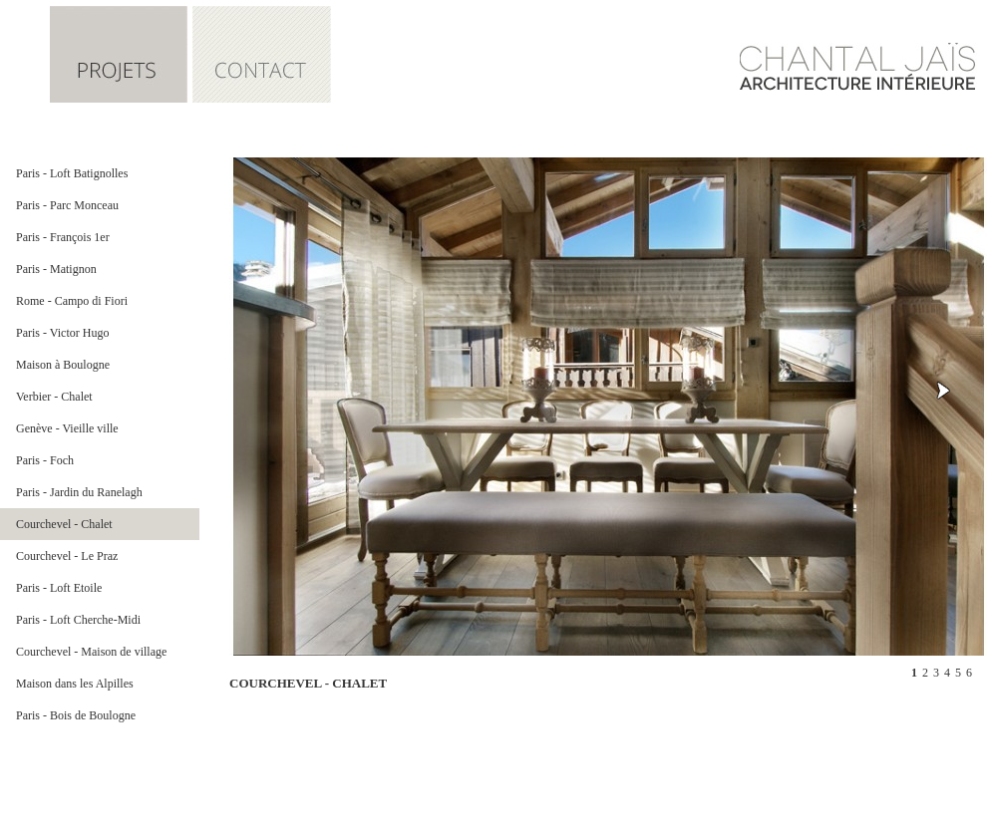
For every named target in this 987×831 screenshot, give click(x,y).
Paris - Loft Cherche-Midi (78, 620)
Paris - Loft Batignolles (72, 173)
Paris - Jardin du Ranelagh (79, 492)
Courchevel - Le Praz (67, 556)
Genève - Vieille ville (67, 428)
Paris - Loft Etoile (59, 588)
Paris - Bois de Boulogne (76, 715)
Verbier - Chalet (54, 397)
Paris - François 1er (63, 237)
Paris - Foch (45, 460)
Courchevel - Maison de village (91, 652)
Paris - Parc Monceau (67, 205)
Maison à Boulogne (63, 365)
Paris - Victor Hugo (62, 333)
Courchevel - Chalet (64, 524)
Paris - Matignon (56, 269)
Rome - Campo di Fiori (72, 301)
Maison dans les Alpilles (75, 684)
